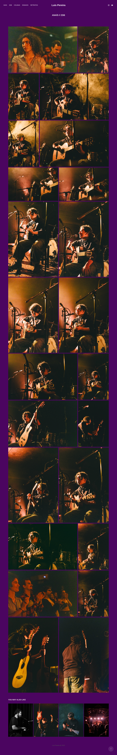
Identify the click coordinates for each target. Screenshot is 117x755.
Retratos (34, 5)
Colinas (17, 5)
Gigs (5, 5)
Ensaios (25, 5)
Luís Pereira (58, 5)
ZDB (10, 5)
